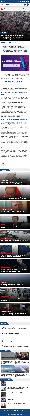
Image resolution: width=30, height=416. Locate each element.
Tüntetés (3, 165)
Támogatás (25, 1)
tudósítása (10, 140)
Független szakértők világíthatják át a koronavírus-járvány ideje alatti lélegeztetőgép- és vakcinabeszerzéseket (15, 8)
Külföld (4, 32)
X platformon (5, 155)
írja (20, 78)
